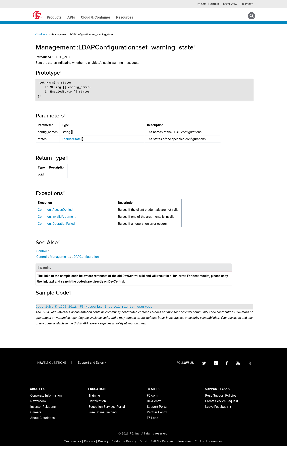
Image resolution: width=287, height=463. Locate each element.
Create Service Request (221, 418)
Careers (35, 429)
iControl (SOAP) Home (22, 60)
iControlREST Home (20, 53)
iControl (77, 257)
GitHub (214, 4)
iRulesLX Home (17, 74)
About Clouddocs (42, 434)
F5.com (202, 4)
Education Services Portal (107, 423)
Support (247, 4)
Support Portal (157, 423)
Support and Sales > (92, 379)
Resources (124, 17)
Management (95, 262)
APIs (71, 17)
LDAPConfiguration (121, 262)
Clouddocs (77, 34)
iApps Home (16, 46)
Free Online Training (103, 429)
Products (54, 17)
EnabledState (107, 139)
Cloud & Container (95, 17)
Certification (97, 418)
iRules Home (16, 67)
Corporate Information (46, 412)
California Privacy (124, 458)
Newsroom (38, 418)
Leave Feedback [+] (218, 423)
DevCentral (154, 418)
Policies (89, 458)
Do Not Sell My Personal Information (166, 458)
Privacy (103, 458)
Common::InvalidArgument (93, 222)
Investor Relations (43, 423)
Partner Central (157, 429)
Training (94, 412)
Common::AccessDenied (91, 215)
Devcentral (230, 4)
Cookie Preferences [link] (209, 458)
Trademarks (72, 458)
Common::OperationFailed (92, 229)
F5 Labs (152, 434)
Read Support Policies (220, 412)
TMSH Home (16, 82)
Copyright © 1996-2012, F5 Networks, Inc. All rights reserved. (130, 318)
